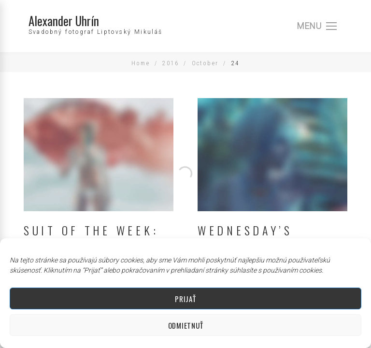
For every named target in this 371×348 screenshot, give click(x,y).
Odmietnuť (185, 325)
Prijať (185, 298)
